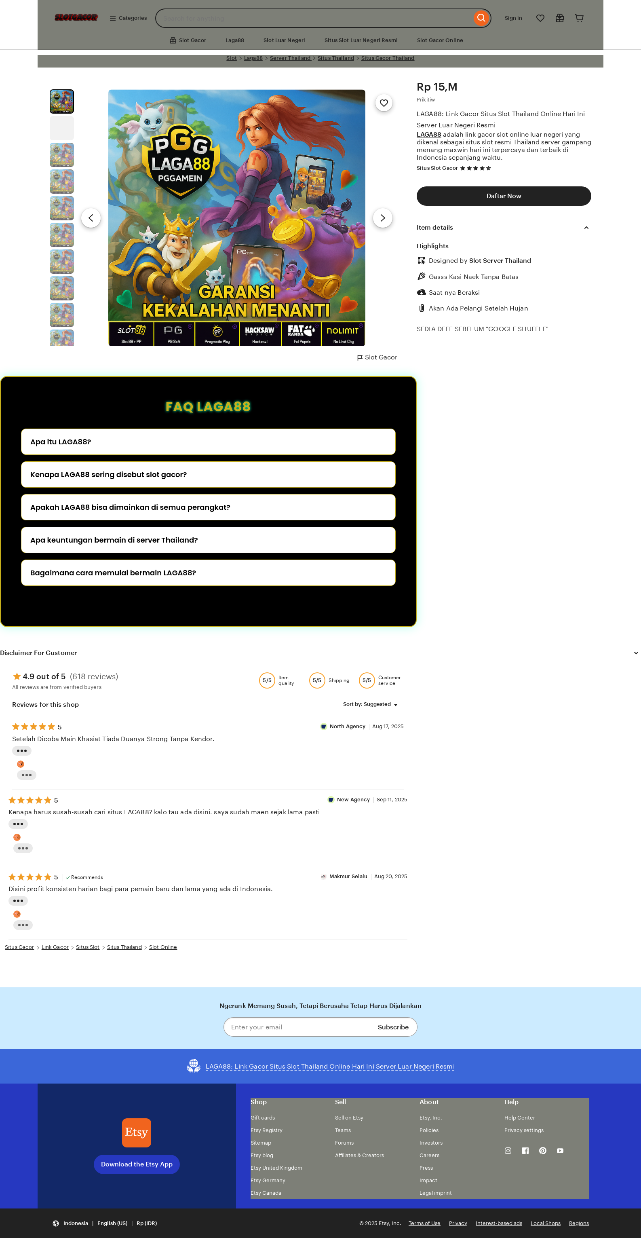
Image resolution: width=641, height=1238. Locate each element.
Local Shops (546, 1223)
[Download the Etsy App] (136, 1132)
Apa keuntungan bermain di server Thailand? (114, 540)
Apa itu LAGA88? (60, 442)
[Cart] (579, 18)
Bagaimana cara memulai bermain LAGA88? (113, 573)
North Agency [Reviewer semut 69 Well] (348, 726)
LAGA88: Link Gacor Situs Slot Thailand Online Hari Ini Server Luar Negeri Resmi (501, 119)
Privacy (458, 1223)
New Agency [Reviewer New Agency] (353, 799)
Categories (128, 18)
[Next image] (382, 218)
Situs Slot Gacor (437, 168)
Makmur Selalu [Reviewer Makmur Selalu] (348, 876)
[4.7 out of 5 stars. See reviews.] (476, 168)
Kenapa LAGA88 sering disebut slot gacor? (108, 474)
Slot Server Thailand (500, 260)
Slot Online (163, 947)
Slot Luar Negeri (284, 40)
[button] (104, 1223)
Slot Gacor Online (440, 40)
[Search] (481, 18)
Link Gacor (55, 947)
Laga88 (235, 40)
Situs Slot (87, 947)
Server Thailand (291, 58)
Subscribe (393, 1027)
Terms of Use (425, 1223)
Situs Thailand (336, 58)
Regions (579, 1223)
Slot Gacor (377, 357)
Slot (231, 58)
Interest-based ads (499, 1223)
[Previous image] (91, 218)
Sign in (513, 18)
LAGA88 (429, 134)
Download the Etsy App (137, 1164)
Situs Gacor (19, 947)
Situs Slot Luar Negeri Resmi (361, 40)
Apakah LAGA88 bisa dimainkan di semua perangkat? (130, 507)
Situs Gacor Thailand (388, 58)
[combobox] (313, 18)
